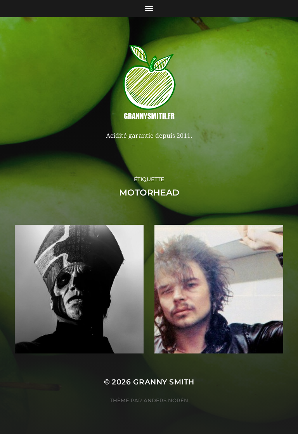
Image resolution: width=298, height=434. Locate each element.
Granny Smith (163, 381)
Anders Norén (166, 400)
